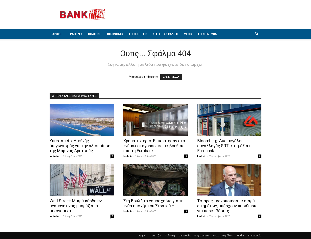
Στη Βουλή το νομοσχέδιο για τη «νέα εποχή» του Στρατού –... (153, 203)
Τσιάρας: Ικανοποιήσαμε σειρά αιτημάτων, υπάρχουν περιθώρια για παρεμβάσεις (227, 205)
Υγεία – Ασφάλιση (165, 34)
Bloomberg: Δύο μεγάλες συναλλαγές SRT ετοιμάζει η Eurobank (224, 145)
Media (188, 34)
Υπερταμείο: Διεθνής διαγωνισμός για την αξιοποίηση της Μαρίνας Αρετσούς (80, 145)
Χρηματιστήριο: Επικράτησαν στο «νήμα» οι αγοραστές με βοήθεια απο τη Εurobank (154, 145)
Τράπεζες (75, 34)
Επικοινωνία (207, 34)
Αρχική (57, 34)
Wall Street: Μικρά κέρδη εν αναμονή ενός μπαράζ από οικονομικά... (76, 205)
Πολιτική (94, 34)
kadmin (54, 155)
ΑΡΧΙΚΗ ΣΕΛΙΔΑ (171, 77)
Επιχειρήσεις (138, 34)
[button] (256, 34)
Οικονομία (115, 34)
